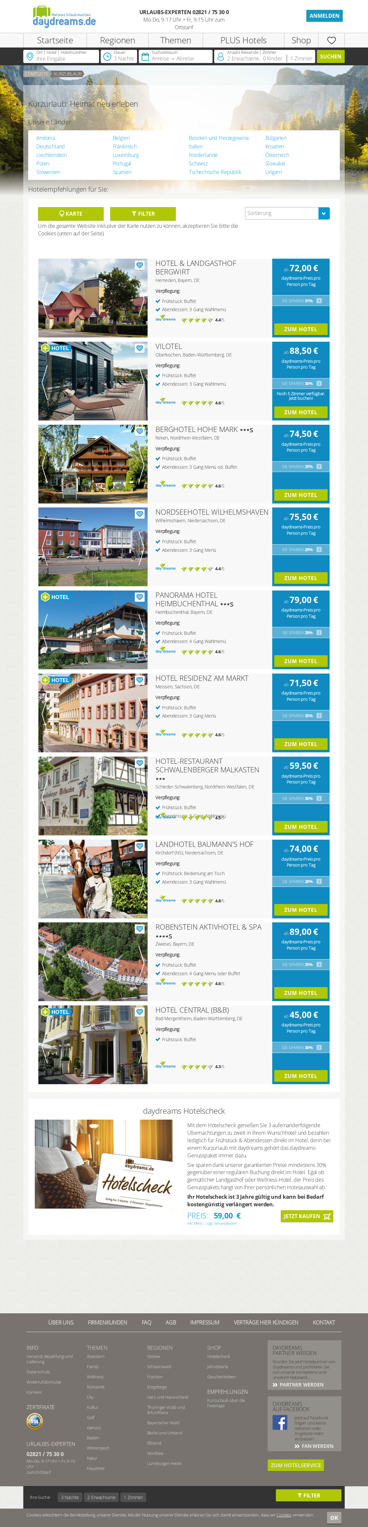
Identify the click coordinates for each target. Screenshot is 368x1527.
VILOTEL (168, 346)
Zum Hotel (300, 329)
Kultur (92, 1407)
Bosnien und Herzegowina (219, 137)
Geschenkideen (221, 1377)
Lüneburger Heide (164, 1463)
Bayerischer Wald (163, 1423)
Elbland (154, 1443)
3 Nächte (70, 1497)
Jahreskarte (217, 1366)
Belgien (121, 137)
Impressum (204, 1322)
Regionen (117, 40)
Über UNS (60, 1322)
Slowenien (48, 172)
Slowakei (275, 163)
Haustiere (96, 1468)
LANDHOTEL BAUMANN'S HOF (204, 844)
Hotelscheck (218, 1356)
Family (93, 1366)
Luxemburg (126, 155)
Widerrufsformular (44, 1382)
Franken (155, 1377)
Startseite (55, 40)
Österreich (277, 155)
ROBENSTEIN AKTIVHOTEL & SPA (208, 927)
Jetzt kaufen (302, 1216)
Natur (92, 1458)
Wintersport (98, 1448)
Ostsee (153, 1356)
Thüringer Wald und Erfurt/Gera (166, 1409)
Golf (90, 1417)
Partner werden (301, 1384)
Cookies (283, 1515)
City (90, 1397)
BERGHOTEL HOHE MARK (196, 429)
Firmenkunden (107, 1322)
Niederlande (203, 155)
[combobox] (287, 213)
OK (334, 1517)
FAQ (147, 1322)
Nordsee (155, 1453)
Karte (70, 213)
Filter (143, 213)
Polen (42, 163)
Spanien (122, 172)
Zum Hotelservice (296, 1465)
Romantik (96, 1387)
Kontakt (324, 1322)
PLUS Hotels (243, 40)
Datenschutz (38, 1372)
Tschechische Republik (215, 172)
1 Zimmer (133, 1497)
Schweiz (198, 163)
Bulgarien (276, 137)
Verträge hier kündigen (266, 1322)
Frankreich (125, 146)
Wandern (96, 1356)
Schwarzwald (159, 1366)
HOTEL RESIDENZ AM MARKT (202, 678)
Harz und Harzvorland (168, 1397)
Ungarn (273, 172)
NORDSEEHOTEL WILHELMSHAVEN (212, 512)
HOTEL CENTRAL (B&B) (192, 1010)
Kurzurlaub (67, 74)
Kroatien (274, 146)
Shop (301, 40)
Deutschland (50, 146)
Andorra (45, 137)
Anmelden (324, 15)
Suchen (330, 56)
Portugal (122, 163)
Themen (175, 40)
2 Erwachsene (101, 1497)
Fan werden (316, 1446)
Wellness (95, 1377)
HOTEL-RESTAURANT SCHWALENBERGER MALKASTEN (207, 765)
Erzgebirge (157, 1387)
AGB (171, 1322)
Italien (196, 146)
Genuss (94, 1427)
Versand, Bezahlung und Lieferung (49, 1359)
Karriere (34, 1392)
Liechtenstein (51, 155)
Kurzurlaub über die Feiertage (226, 1403)
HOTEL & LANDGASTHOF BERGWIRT (195, 267)
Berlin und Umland (164, 1433)
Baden (93, 1438)
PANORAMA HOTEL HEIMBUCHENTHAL (186, 599)
